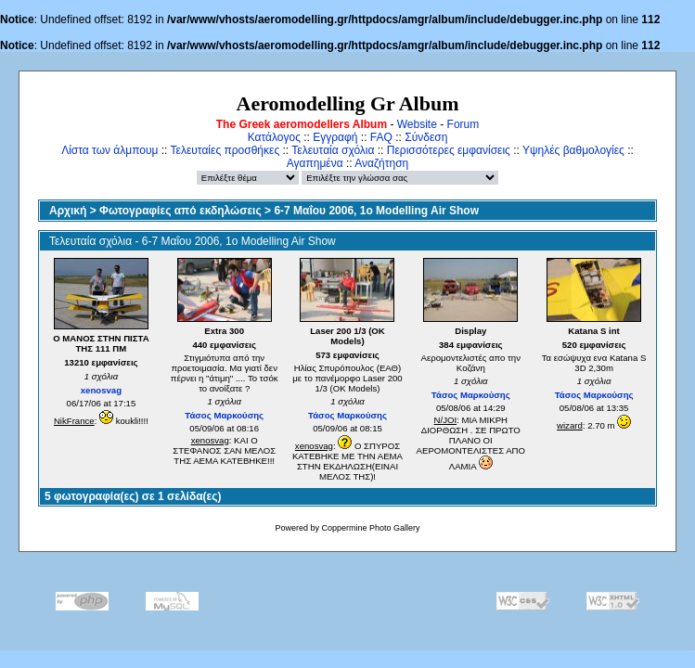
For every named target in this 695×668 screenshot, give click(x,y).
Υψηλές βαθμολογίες (573, 150)
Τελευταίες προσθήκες (225, 150)
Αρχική (67, 210)
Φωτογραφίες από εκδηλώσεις (180, 210)
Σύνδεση (426, 137)
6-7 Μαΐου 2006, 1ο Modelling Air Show (376, 210)
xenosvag (101, 390)
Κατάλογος (274, 137)
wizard (570, 425)
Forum (463, 124)
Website (417, 124)
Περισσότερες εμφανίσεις (448, 150)
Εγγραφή (335, 137)
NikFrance (74, 421)
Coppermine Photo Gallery (370, 528)
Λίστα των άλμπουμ (109, 150)
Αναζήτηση (381, 163)
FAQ (381, 137)
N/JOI (445, 420)
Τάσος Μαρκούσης (224, 415)
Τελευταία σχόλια (332, 150)
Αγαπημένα (315, 163)
